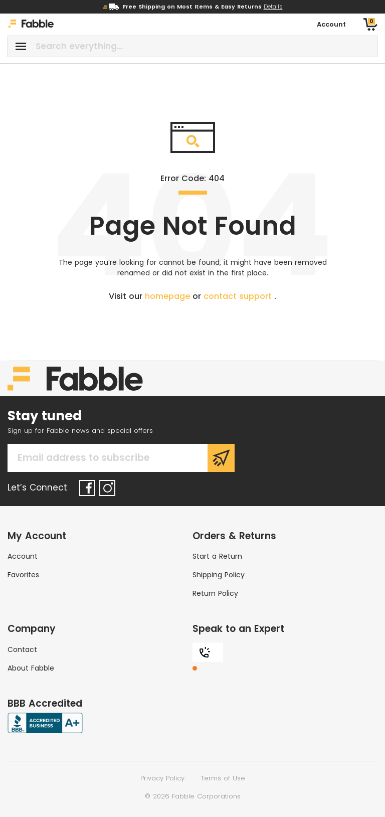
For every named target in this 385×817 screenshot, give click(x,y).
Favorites (23, 575)
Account (23, 556)
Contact (22, 649)
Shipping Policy (218, 575)
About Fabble (31, 668)
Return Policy (215, 593)
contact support (239, 296)
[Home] (31, 25)
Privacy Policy (162, 778)
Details (273, 7)
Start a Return (217, 556)
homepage (168, 296)
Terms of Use (223, 778)
